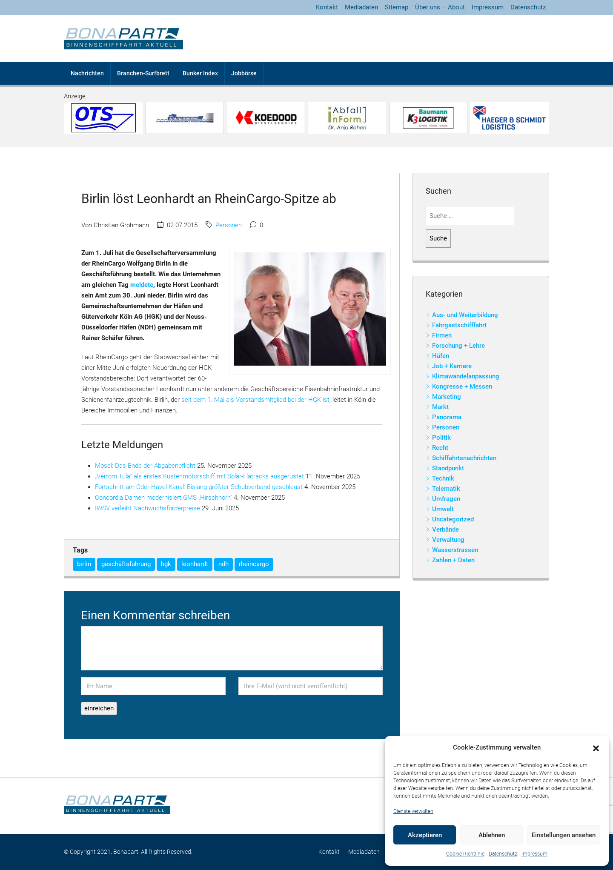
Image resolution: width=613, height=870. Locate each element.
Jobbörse (244, 73)
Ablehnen (491, 835)
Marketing (446, 397)
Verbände (445, 529)
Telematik (446, 488)
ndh (223, 564)
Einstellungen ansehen (564, 835)
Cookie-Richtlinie (465, 854)
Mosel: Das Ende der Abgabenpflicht (145, 465)
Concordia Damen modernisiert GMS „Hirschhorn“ (163, 497)
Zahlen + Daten (453, 560)
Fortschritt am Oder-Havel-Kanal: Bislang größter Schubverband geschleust (199, 487)
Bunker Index (200, 73)
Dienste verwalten (413, 811)
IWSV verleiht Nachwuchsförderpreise (147, 508)
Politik (441, 437)
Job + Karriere (452, 366)
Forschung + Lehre (458, 345)
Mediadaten (361, 7)
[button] (596, 748)
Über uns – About (440, 7)
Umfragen (446, 499)
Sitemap (396, 7)
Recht (440, 448)
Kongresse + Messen (462, 386)
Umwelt (443, 509)
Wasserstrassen (455, 550)
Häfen (440, 356)
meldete (141, 285)
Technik (443, 478)
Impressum (534, 854)
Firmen (442, 335)
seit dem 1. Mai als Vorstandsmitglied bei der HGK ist (255, 400)
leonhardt (194, 564)
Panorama (446, 417)
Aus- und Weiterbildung (465, 315)
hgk (166, 564)
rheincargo (254, 564)
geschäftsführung (126, 564)
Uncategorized (453, 519)
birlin (84, 564)
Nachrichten (87, 73)
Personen (228, 225)
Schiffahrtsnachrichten (464, 458)
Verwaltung (448, 540)
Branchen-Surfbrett (143, 73)
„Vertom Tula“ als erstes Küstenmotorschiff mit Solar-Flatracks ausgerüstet (199, 476)
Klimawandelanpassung (465, 376)
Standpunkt (448, 468)
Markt (440, 407)
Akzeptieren (425, 835)
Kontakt (327, 7)
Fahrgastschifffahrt (459, 325)
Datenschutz (503, 854)
